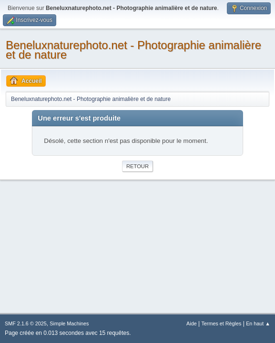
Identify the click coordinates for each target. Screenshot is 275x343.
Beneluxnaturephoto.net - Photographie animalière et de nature (133, 50)
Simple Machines (69, 323)
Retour (137, 166)
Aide (191, 323)
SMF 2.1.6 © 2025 (26, 323)
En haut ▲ (258, 323)
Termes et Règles (221, 323)
